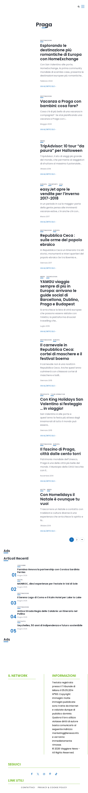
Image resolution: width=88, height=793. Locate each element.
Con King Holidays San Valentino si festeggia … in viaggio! (61, 404)
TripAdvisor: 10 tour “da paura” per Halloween (62, 148)
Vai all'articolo (47, 86)
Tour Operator (58, 394)
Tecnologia (51, 276)
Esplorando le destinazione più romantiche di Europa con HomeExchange (61, 52)
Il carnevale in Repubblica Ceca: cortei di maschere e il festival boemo (61, 351)
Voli (61, 184)
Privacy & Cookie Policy (52, 788)
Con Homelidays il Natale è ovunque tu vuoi (60, 499)
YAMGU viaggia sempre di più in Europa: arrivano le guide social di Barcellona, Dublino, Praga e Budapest (59, 293)
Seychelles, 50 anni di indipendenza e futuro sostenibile (49, 625)
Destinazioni (46, 40)
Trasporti (53, 184)
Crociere (21, 565)
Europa (43, 184)
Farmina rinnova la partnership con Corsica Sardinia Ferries (48, 571)
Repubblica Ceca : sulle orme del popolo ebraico (61, 240)
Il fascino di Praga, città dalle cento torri (60, 451)
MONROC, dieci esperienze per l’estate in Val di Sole (47, 583)
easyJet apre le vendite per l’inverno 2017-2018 (59, 194)
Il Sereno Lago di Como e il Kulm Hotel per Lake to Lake (49, 597)
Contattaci (28, 788)
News (42, 141)
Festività (21, 621)
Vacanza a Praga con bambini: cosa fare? (60, 103)
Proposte (44, 394)
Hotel (43, 489)
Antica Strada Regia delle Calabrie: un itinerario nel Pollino (47, 612)
